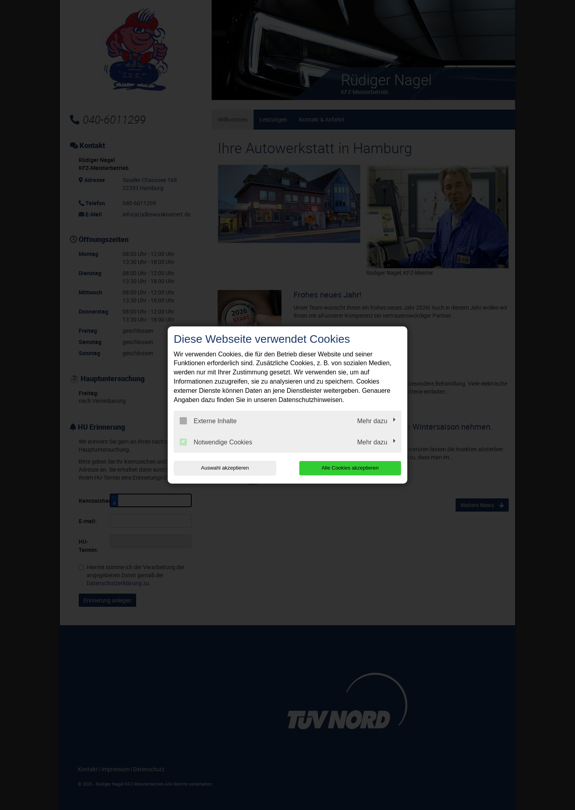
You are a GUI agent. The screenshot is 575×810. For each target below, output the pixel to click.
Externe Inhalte (208, 420)
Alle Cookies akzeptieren (350, 468)
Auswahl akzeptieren (225, 468)
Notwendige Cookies (216, 442)
